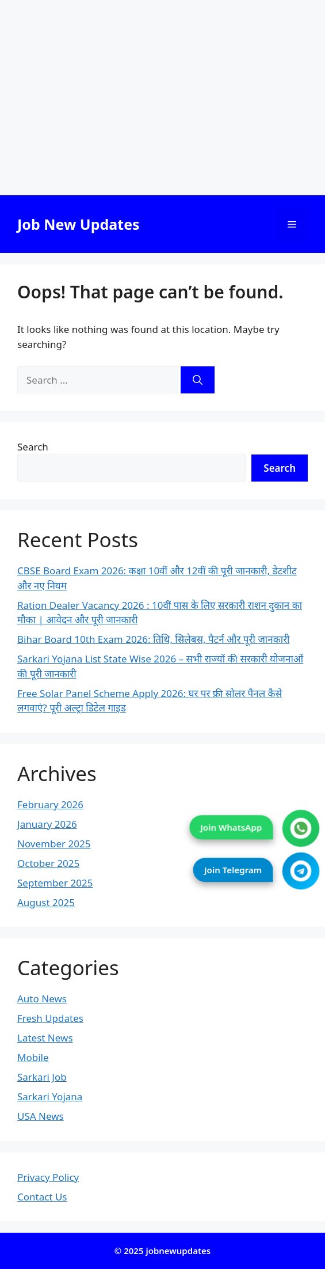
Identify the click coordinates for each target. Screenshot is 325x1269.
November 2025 (53, 843)
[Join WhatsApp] (301, 828)
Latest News (45, 1037)
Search (32, 446)
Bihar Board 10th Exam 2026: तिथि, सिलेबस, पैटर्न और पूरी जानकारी (153, 639)
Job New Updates (78, 224)
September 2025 (55, 882)
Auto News (42, 998)
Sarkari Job (42, 1077)
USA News (40, 1116)
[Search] (198, 380)
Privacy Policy (48, 1177)
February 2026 (50, 804)
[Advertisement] (162, 97)
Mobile (33, 1057)
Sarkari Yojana (49, 1096)
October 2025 (48, 863)
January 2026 (47, 824)
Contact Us (42, 1196)
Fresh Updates (50, 1018)
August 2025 (46, 902)
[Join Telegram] (301, 871)
